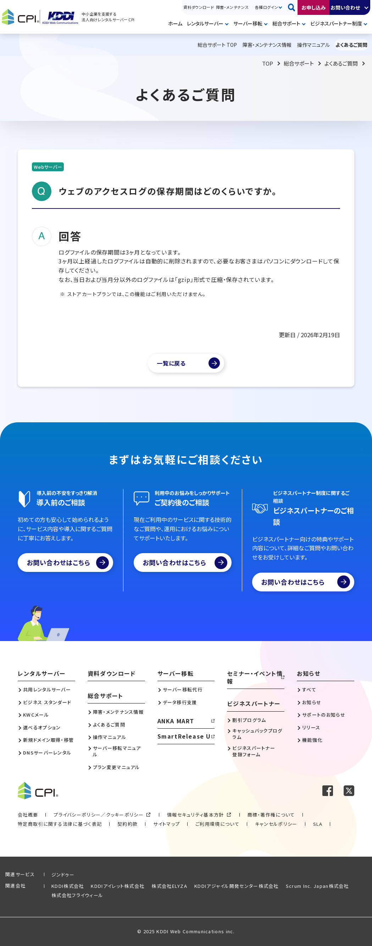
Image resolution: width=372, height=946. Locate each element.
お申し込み (313, 7)
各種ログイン (266, 7)
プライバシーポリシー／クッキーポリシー (99, 814)
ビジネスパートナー (253, 703)
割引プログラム (249, 720)
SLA (318, 823)
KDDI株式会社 (67, 886)
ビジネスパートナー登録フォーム (253, 751)
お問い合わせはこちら (68, 562)
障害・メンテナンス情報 (118, 712)
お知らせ (308, 673)
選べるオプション (42, 727)
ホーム (175, 23)
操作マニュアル (109, 737)
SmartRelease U (184, 736)
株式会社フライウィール (77, 895)
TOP (267, 63)
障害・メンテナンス (232, 7)
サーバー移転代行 (182, 689)
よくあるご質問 (341, 63)
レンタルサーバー (205, 23)
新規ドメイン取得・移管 (48, 740)
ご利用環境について (217, 823)
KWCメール (36, 715)
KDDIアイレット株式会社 (117, 886)
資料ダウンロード (198, 7)
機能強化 (312, 740)
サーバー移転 (247, 23)
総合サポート (286, 23)
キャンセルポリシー (276, 823)
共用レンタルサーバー (47, 689)
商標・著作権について (271, 814)
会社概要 (28, 814)
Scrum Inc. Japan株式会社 (317, 886)
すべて (309, 689)
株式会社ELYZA (169, 886)
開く (366, 7)
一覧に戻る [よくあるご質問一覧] (171, 363)
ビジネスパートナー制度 (336, 23)
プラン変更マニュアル (116, 767)
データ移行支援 (180, 702)
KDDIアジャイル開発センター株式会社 (236, 886)
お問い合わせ (345, 7)
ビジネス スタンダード (47, 702)
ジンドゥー (63, 874)
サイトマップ (166, 823)
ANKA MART (175, 721)
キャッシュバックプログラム (257, 734)
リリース (311, 727)
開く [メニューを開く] (228, 24)
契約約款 (127, 823)
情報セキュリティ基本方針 (195, 814)
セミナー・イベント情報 (255, 677)
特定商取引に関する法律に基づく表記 (60, 823)
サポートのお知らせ (323, 715)
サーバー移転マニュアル (117, 751)
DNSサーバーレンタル (47, 753)
